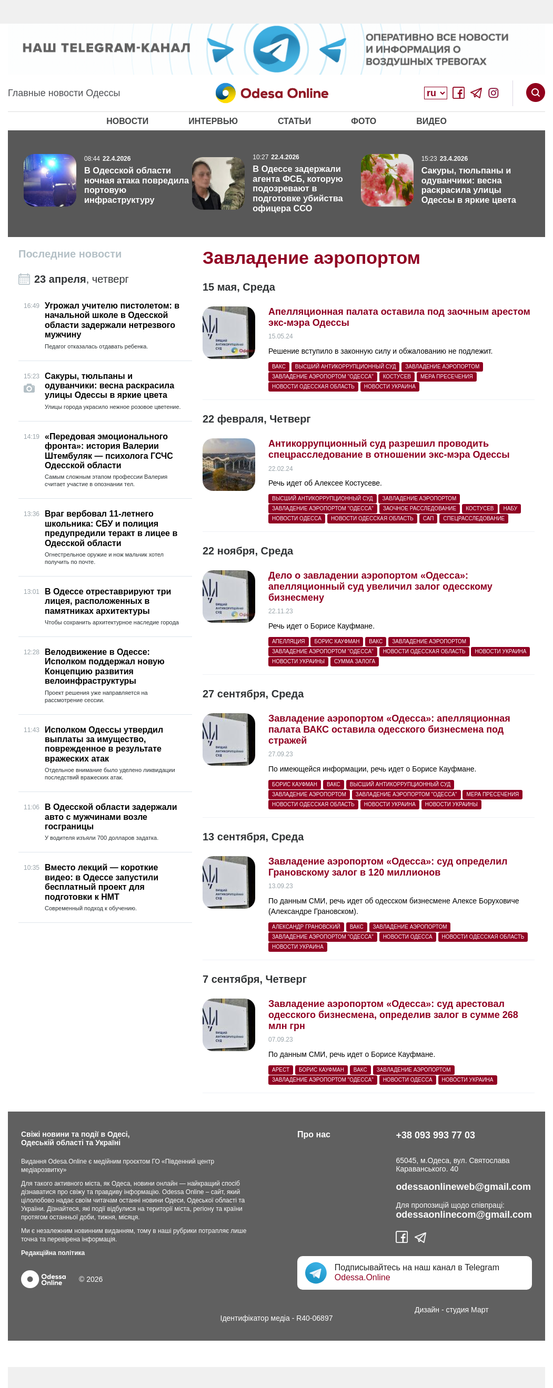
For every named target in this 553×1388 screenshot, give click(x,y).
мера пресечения (446, 376)
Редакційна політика (53, 1253)
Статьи (294, 121)
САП (428, 518)
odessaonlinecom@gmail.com (464, 1214)
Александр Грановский (306, 927)
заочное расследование (420, 508)
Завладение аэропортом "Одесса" (323, 376)
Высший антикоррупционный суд (345, 366)
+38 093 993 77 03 (435, 1135)
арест (280, 1070)
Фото (363, 121)
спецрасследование (474, 518)
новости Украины (298, 661)
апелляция (288, 641)
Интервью (213, 121)
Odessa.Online (362, 1277)
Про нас (313, 1134)
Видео (431, 121)
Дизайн (427, 1309)
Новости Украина (390, 386)
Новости (127, 121)
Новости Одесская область (313, 386)
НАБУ (510, 508)
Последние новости (70, 254)
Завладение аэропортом (442, 366)
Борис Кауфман (336, 641)
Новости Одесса (296, 518)
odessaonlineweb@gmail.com (463, 1186)
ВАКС (279, 366)
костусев (397, 376)
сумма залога (354, 661)
